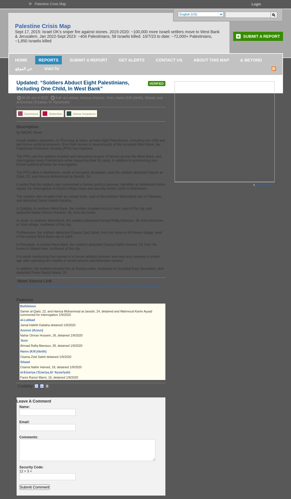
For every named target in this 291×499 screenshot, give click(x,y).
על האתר (51, 68)
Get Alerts (132, 60)
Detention (52, 113)
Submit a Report (261, 36)
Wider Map (264, 185)
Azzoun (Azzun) (31, 330)
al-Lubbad (27, 320)
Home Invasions (81, 113)
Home (21, 60)
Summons (28, 113)
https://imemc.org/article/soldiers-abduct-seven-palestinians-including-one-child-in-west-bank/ (88, 287)
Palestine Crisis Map (50, 4)
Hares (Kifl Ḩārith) (33, 351)
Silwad (25, 362)
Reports (49, 60)
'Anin (24, 340)
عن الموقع (23, 68)
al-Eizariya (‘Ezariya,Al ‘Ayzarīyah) (45, 372)
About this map (211, 60)
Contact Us (169, 60)
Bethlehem (28, 306)
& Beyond (251, 60)
